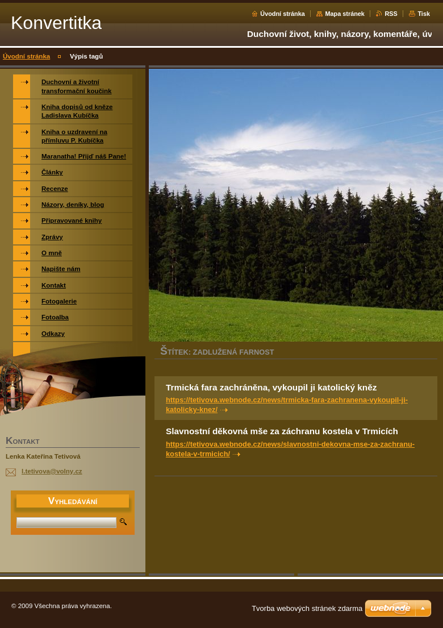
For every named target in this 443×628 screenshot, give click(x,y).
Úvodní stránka (282, 13)
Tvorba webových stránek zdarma (307, 608)
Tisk (423, 13)
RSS (391, 13)
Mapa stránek (345, 13)
